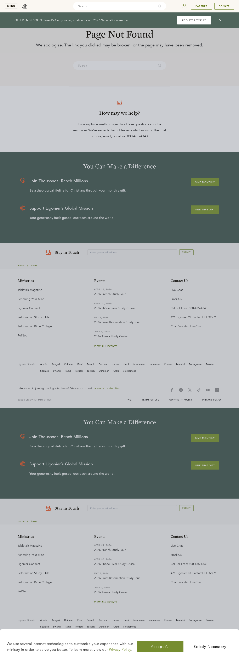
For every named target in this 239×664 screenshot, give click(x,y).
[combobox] (114, 6)
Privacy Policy (120, 649)
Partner (201, 6)
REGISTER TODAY (194, 20)
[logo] (25, 6)
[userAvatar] (184, 6)
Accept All (160, 646)
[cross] (220, 20)
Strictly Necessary (210, 646)
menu (11, 6)
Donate (224, 6)
